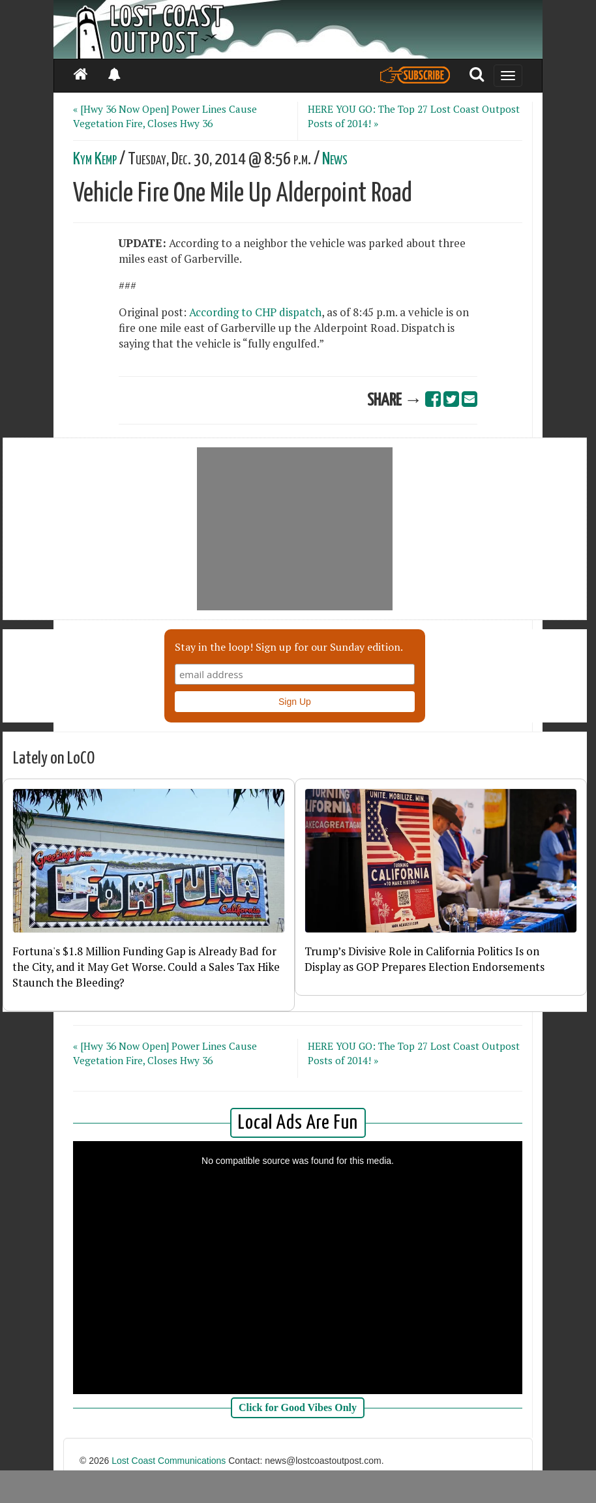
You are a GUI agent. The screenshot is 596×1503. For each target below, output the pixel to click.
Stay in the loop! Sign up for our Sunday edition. (289, 647)
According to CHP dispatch (255, 312)
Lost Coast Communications (169, 1460)
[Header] (298, 29)
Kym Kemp (95, 159)
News (335, 159)
